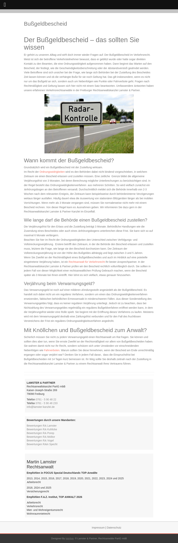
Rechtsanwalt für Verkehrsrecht (87, 262)
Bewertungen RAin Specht (42, 444)
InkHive (70, 538)
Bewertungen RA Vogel (40, 440)
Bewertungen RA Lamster (42, 425)
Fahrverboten (52, 350)
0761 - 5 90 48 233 (47, 403)
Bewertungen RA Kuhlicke (42, 429)
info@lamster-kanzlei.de (41, 407)
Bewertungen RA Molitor (41, 436)
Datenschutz (114, 527)
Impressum (98, 527)
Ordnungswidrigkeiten (52, 171)
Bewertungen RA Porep (40, 433)
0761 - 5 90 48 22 (46, 399)
